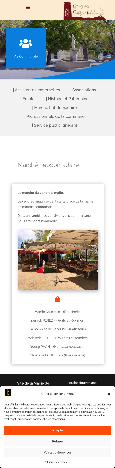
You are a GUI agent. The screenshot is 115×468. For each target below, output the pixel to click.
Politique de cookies (55, 462)
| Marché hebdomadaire (54, 107)
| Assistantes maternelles (36, 89)
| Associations (83, 89)
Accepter (57, 430)
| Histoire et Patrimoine (67, 98)
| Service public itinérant (54, 125)
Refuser (57, 441)
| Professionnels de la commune (54, 116)
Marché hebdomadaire (48, 164)
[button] (109, 394)
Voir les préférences (57, 452)
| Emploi (28, 98)
